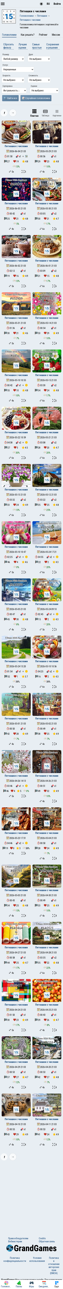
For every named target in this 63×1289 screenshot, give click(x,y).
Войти (57, 3)
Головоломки (9, 34)
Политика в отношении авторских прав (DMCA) (53, 1265)
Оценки (34, 86)
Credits (42, 1238)
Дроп (31, 54)
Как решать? (27, 34)
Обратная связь (47, 1241)
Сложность (33, 75)
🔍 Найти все (10, 98)
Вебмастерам (15, 1241)
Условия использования (37, 1259)
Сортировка (7, 86)
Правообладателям (18, 1238)
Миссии (56, 34)
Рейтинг (43, 34)
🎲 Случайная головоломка (36, 98)
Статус (5, 65)
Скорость (6, 75)
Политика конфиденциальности (15, 1259)
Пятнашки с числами (16, 146)
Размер (6, 54)
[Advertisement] (31, 1196)
